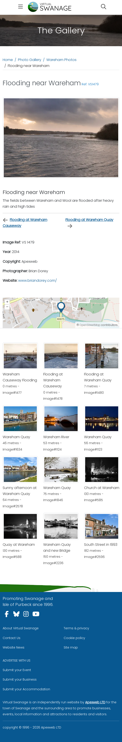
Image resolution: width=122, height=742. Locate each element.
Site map (71, 647)
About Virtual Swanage (21, 628)
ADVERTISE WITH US (16, 660)
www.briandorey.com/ (37, 280)
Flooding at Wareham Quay (89, 223)
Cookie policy (74, 638)
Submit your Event (17, 670)
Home (8, 59)
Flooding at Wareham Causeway (25, 222)
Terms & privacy (76, 628)
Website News (13, 647)
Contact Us (11, 638)
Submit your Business (20, 679)
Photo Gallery (29, 59)
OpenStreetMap (90, 325)
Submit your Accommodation (26, 689)
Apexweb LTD (95, 702)
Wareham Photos (61, 59)
